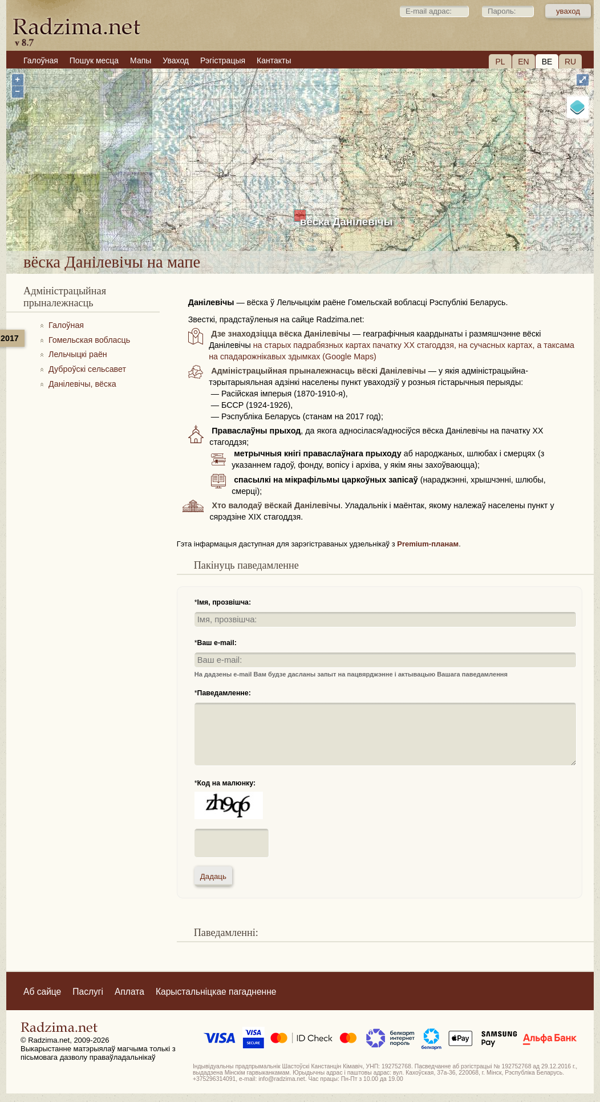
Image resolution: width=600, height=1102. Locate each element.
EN (523, 61)
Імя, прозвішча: (224, 602)
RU (570, 61)
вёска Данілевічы (346, 222)
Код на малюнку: (226, 783)
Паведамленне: (224, 693)
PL (500, 61)
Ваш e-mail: (217, 643)
